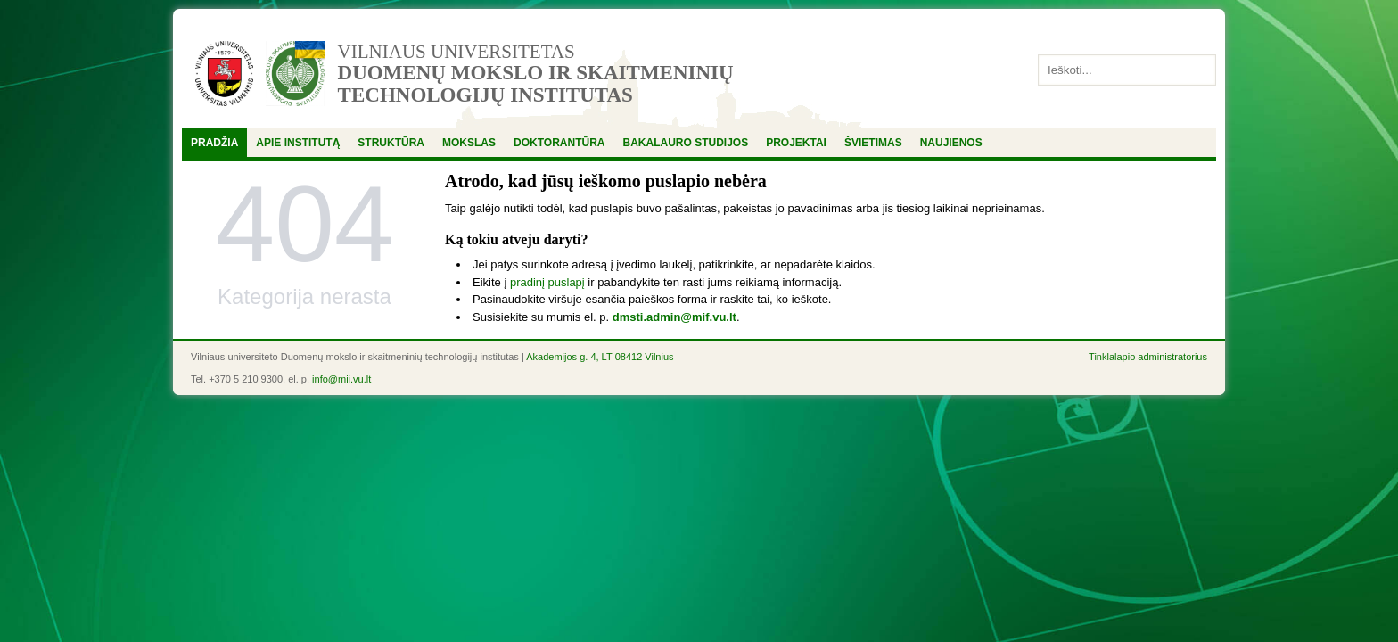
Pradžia (214, 142)
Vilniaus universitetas (456, 51)
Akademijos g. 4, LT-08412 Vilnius (599, 356)
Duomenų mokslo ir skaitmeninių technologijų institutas (536, 84)
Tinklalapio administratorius (1148, 356)
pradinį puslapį (547, 282)
